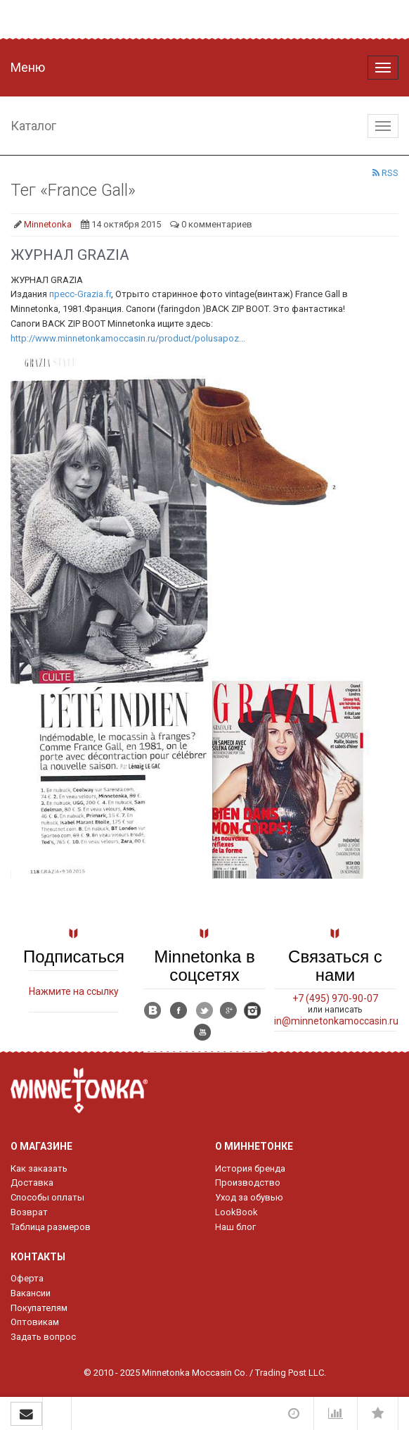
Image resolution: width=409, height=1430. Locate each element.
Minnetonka (48, 224)
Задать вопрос (43, 1336)
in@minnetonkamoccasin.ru (336, 1021)
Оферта (27, 1278)
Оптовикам (35, 1322)
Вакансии (31, 1293)
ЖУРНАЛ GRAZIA (70, 254)
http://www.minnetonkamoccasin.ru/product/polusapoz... (128, 338)
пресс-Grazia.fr (80, 294)
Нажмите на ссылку (74, 991)
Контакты (38, 1256)
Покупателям (39, 1308)
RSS (385, 173)
